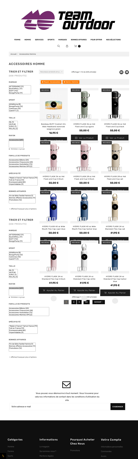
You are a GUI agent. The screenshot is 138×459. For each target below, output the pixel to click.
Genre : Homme (72, 82)
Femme (17, 40)
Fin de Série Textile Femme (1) (22, 196)
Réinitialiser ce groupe (18, 149)
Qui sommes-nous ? (48, 395)
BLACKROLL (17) (20, 89)
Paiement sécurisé (47, 409)
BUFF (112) (20, 91)
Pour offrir (96, 40)
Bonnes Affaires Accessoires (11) (22, 198)
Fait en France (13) (23, 180)
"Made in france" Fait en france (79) (23, 178)
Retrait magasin (46, 419)
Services (39, 40)
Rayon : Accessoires (52, 82)
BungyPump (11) (20, 93)
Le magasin (44, 391)
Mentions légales (47, 400)
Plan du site (44, 428)
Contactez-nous (46, 423)
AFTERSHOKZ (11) (20, 86)
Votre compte (111, 383)
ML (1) (13, 122)
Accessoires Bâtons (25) (29, 160)
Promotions (75, 394)
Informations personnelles (112, 391)
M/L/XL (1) (13, 128)
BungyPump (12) (25, 106)
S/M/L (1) (13, 126)
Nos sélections (113, 40)
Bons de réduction (108, 409)
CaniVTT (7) (25, 111)
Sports (51, 40)
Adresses (105, 405)
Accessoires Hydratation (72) (29, 164)
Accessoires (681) (16, 140)
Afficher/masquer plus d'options (24, 209)
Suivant (98, 302)
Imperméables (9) (23, 184)
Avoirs (103, 400)
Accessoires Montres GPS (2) (29, 166)
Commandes (106, 395)
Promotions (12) (22, 200)
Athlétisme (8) (25, 104)
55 (86, 302)
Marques (62, 40)
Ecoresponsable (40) (23, 182)
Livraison (43, 414)
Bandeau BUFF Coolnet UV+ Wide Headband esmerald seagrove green (53, 126)
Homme (27, 40)
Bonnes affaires (79, 40)
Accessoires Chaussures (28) (29, 162)
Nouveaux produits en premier (52, 72)
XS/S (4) (13, 124)
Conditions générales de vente (52, 405)
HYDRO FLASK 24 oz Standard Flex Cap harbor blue (115, 278)
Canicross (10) (25, 108)
